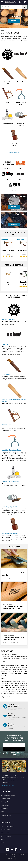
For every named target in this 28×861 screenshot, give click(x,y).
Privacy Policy (20, 859)
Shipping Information (7, 802)
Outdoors (3, 839)
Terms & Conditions (9, 859)
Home (2, 30)
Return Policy (4, 808)
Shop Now (14, 21)
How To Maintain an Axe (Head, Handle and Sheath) (13, 638)
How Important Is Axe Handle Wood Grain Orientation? (12, 607)
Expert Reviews (5, 833)
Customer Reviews (6, 815)
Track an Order (5, 805)
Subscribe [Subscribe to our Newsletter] (13, 749)
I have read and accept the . (15, 753)
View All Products (14, 152)
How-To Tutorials (6, 836)
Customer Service (6, 798)
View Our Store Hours (8, 785)
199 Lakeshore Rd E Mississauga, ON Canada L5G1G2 (13, 778)
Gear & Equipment (6, 829)
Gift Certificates (5, 812)
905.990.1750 (5, 782)
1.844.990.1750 (11, 781)
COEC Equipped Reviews (7, 826)
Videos (2, 843)
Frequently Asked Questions (8, 795)
